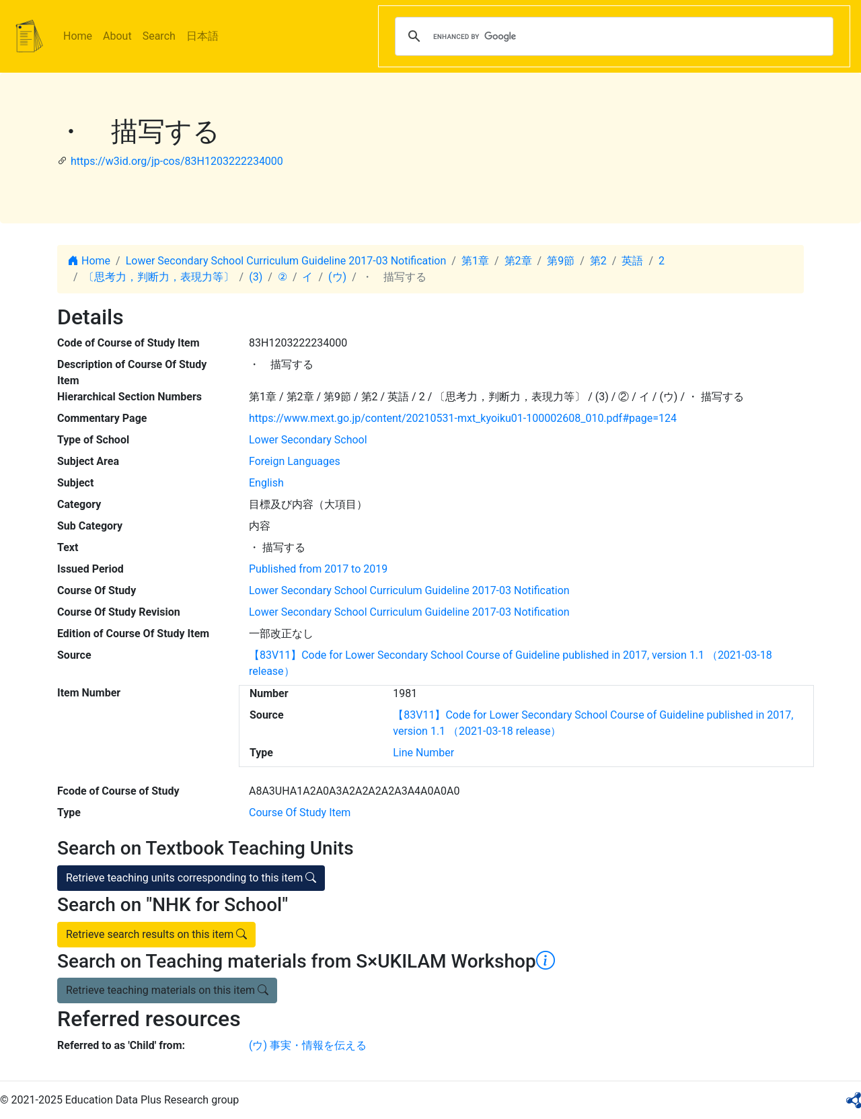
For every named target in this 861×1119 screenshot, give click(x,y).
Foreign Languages (294, 461)
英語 (632, 260)
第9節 (560, 260)
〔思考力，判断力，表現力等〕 (158, 276)
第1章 (475, 260)
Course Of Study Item (299, 812)
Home (77, 36)
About (117, 36)
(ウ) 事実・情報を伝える (308, 1045)
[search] (612, 36)
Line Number (423, 752)
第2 (598, 260)
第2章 (518, 260)
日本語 (202, 36)
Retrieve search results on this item (156, 934)
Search (159, 36)
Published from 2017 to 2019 (318, 569)
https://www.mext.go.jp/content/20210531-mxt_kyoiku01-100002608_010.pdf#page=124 (463, 418)
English (266, 482)
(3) (255, 276)
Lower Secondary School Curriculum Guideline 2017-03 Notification (286, 260)
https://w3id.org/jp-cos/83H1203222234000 (177, 161)
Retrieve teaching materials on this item (167, 990)
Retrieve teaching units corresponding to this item (191, 877)
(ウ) (337, 276)
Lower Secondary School (308, 439)
